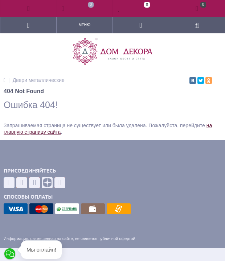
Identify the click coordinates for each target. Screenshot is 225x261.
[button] (9, 253)
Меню (84, 25)
